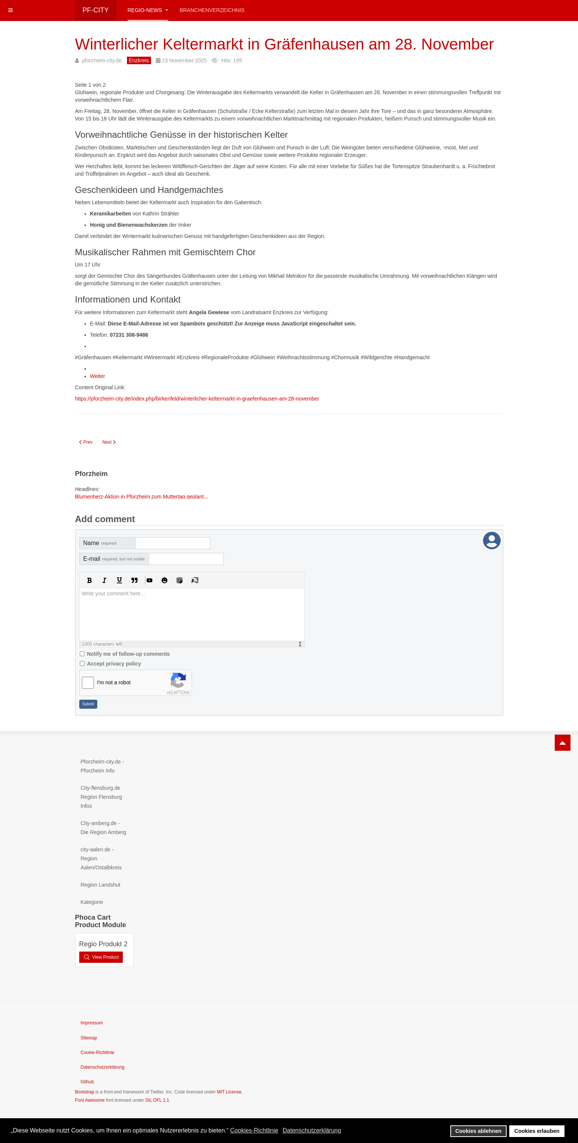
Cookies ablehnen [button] (478, 1131)
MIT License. (229, 1092)
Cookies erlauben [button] (537, 1131)
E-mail (114, 559)
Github (87, 1081)
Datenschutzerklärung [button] (311, 1130)
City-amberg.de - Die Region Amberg (103, 827)
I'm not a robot (114, 682)
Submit (88, 704)
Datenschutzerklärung (103, 1067)
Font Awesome (90, 1100)
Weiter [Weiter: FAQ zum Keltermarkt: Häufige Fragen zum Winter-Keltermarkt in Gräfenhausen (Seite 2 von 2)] (97, 376)
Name (99, 543)
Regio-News (148, 10)
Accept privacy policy (114, 664)
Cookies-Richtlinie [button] (254, 1130)
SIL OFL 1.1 (157, 1100)
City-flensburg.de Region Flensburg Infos (101, 797)
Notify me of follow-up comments (128, 654)
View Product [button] (101, 957)
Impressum (92, 1023)
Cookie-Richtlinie (98, 1052)
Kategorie (92, 902)
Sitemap (89, 1038)
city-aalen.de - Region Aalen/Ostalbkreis (101, 858)
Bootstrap (84, 1092)
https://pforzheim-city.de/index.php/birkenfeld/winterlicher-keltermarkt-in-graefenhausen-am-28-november (197, 399)
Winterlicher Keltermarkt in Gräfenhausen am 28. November (284, 44)
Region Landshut (101, 885)
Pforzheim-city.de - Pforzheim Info (102, 766)
